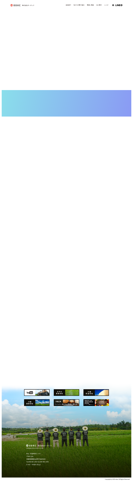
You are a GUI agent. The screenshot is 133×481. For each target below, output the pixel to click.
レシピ (106, 5)
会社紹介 (68, 5)
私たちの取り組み (79, 5)
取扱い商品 (90, 5)
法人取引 (99, 5)
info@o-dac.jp (36, 464)
